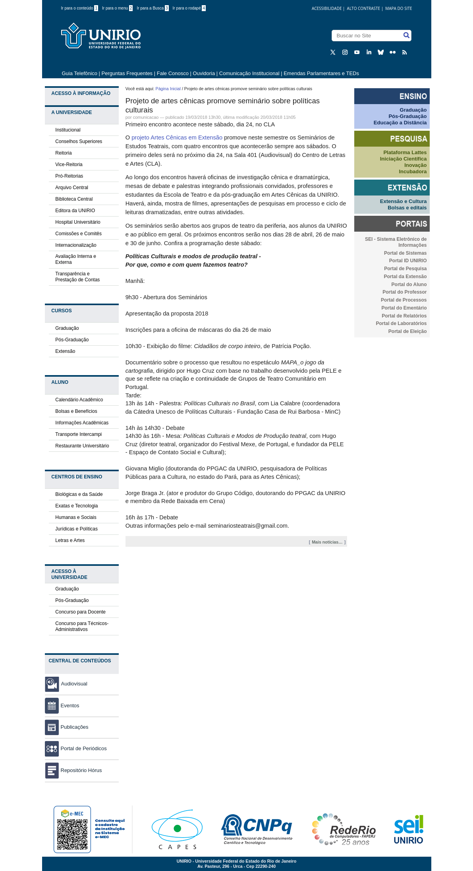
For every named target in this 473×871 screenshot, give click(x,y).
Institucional (67, 130)
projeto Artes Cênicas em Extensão (176, 137)
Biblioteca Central (74, 199)
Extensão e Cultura (403, 201)
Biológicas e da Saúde (78, 494)
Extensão (65, 351)
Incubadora (413, 171)
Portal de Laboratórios (401, 323)
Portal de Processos (404, 300)
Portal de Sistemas (405, 253)
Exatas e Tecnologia (76, 506)
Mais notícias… (327, 542)
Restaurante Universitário (82, 446)
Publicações (67, 727)
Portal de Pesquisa (405, 268)
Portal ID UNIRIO (408, 260)
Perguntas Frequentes (127, 73)
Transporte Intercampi (78, 434)
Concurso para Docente (80, 612)
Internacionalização (75, 245)
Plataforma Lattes (405, 152)
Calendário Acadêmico (79, 400)
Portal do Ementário (404, 308)
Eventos (62, 705)
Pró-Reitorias (69, 176)
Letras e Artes (70, 540)
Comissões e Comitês (78, 233)
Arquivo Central (71, 187)
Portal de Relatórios (404, 316)
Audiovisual (74, 684)
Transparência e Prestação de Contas (77, 277)
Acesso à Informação (80, 93)
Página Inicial (168, 88)
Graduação (67, 328)
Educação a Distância (400, 123)
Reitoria (63, 153)
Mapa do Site (398, 8)
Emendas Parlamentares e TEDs (321, 73)
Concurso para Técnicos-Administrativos (81, 626)
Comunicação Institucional (249, 73)
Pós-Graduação (72, 340)
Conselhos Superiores (78, 141)
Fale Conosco (173, 73)
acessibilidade (327, 8)
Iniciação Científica (403, 159)
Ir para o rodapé (189, 8)
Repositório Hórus (73, 770)
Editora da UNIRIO (75, 210)
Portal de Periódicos (76, 748)
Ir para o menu (117, 8)
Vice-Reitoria (68, 164)
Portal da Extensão (405, 276)
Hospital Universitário (77, 222)
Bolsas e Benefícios (76, 411)
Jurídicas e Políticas (76, 529)
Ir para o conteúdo (79, 8)
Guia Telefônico (79, 73)
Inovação (415, 165)
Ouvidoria (204, 73)
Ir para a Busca (152, 8)
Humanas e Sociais (75, 517)
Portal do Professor (404, 292)
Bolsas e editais (407, 208)
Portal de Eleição (407, 331)
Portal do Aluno (409, 284)
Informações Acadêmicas (81, 423)
